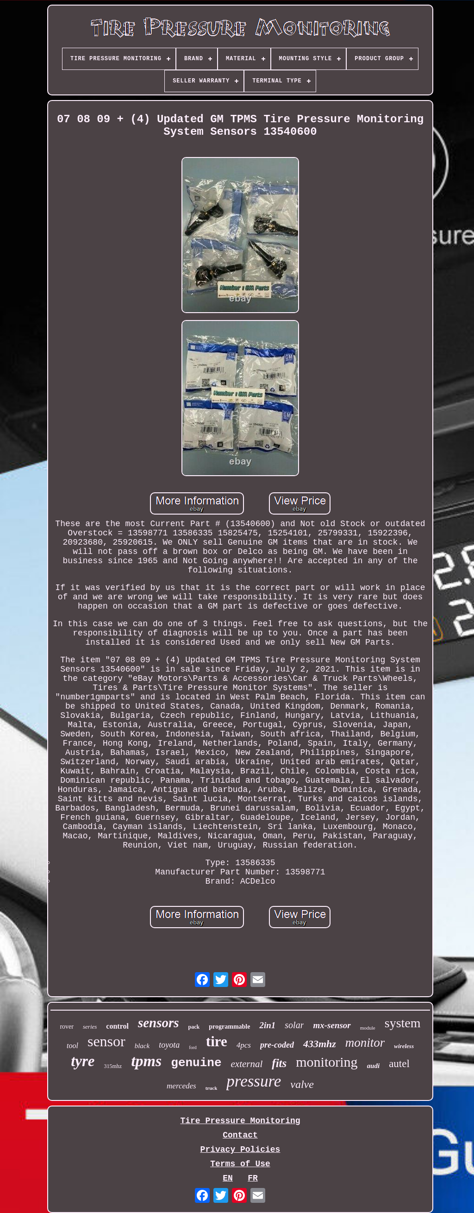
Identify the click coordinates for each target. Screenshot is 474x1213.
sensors (158, 1022)
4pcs (244, 1045)
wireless (404, 1046)
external (247, 1063)
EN (228, 1178)
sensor (106, 1041)
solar (294, 1025)
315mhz (113, 1066)
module (367, 1028)
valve (302, 1084)
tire (216, 1041)
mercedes (181, 1085)
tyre (82, 1061)
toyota (169, 1045)
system (403, 1023)
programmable (229, 1026)
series (90, 1026)
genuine (196, 1063)
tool (72, 1046)
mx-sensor (331, 1025)
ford (193, 1047)
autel (399, 1063)
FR (253, 1178)
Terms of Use (240, 1164)
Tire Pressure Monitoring (240, 1120)
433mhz (319, 1044)
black (142, 1046)
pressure (253, 1081)
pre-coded (277, 1045)
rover (67, 1026)
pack (194, 1027)
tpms (146, 1060)
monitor (365, 1043)
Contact (240, 1135)
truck (212, 1088)
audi (373, 1065)
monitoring (326, 1061)
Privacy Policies (240, 1149)
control (117, 1026)
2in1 (267, 1025)
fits (279, 1063)
